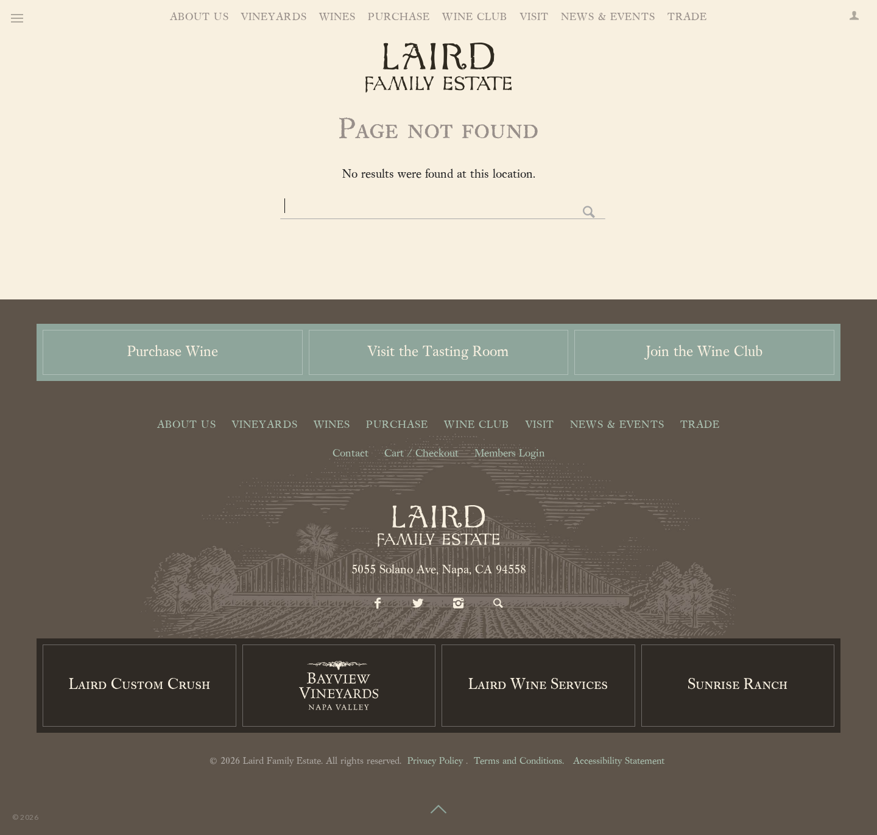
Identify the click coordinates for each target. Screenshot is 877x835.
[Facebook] (378, 604)
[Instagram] (458, 604)
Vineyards (274, 17)
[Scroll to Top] (438, 802)
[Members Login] (854, 17)
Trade (687, 17)
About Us (199, 17)
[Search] (499, 604)
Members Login (509, 454)
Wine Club (474, 17)
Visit (534, 17)
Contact (350, 454)
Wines (337, 17)
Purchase (399, 17)
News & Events (608, 17)
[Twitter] (418, 604)
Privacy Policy (435, 761)
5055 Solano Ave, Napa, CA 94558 (438, 570)
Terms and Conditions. (519, 761)
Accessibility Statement (618, 761)
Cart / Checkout (421, 454)
